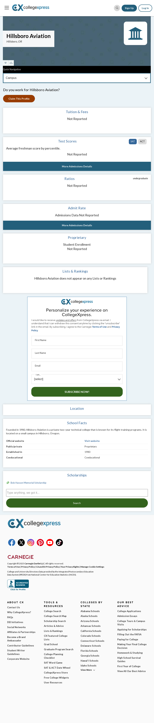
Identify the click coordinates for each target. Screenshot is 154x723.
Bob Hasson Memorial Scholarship (28, 482)
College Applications (129, 611)
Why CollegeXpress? (19, 612)
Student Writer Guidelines (16, 652)
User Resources (53, 682)
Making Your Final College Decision (132, 646)
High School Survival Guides (129, 659)
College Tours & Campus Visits (131, 623)
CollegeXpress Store (56, 672)
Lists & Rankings (53, 631)
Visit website (92, 440)
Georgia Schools (90, 655)
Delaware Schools (91, 645)
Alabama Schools (90, 611)
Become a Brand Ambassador (16, 639)
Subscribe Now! (77, 391)
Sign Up (129, 8)
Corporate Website (18, 658)
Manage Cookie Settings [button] (92, 566)
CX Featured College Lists (55, 637)
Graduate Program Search (58, 649)
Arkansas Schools (91, 625)
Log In (145, 8)
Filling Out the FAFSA (129, 634)
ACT (142, 141)
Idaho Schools (88, 665)
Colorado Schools (91, 635)
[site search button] (117, 8)
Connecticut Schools (92, 640)
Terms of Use (99, 326)
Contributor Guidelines (20, 645)
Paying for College (127, 639)
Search (77, 503)
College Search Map (55, 616)
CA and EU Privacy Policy (48, 566)
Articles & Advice (54, 625)
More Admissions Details (77, 166)
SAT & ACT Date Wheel (57, 667)
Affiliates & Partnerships (21, 632)
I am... (38, 374)
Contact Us (13, 607)
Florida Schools (89, 650)
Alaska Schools (89, 616)
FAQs (10, 617)
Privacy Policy (28, 566)
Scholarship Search (55, 621)
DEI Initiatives (15, 622)
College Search (52, 611)
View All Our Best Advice (131, 671)
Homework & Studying (130, 652)
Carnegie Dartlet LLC (34, 563)
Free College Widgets (56, 677)
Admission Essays (127, 616)
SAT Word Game (53, 662)
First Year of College (129, 666)
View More (86, 670)
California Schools (91, 631)
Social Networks (16, 627)
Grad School (51, 644)
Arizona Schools (90, 621)
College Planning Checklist (53, 656)
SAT (133, 141)
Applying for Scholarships (132, 629)
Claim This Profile (19, 98)
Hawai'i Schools (89, 660)
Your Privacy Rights (70, 566)
